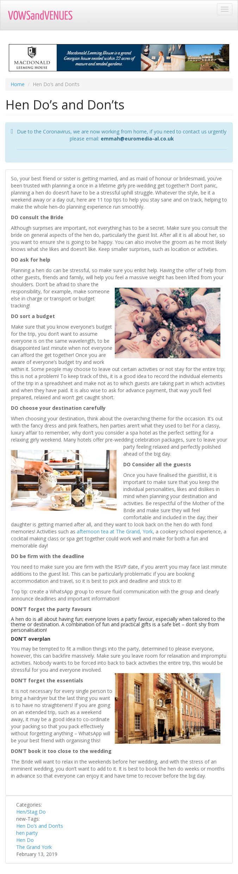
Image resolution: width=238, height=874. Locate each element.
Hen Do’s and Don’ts (39, 825)
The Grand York (34, 847)
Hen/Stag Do (31, 811)
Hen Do (25, 840)
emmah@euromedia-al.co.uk (137, 138)
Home (18, 84)
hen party (27, 833)
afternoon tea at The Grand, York (115, 531)
